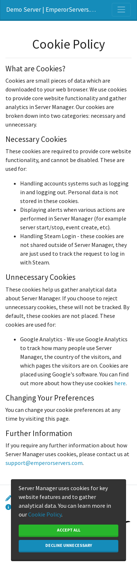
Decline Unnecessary (68, 545)
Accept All (68, 530)
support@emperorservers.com (44, 462)
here (120, 383)
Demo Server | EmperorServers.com (52, 9)
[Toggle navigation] (121, 9)
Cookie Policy (44, 514)
